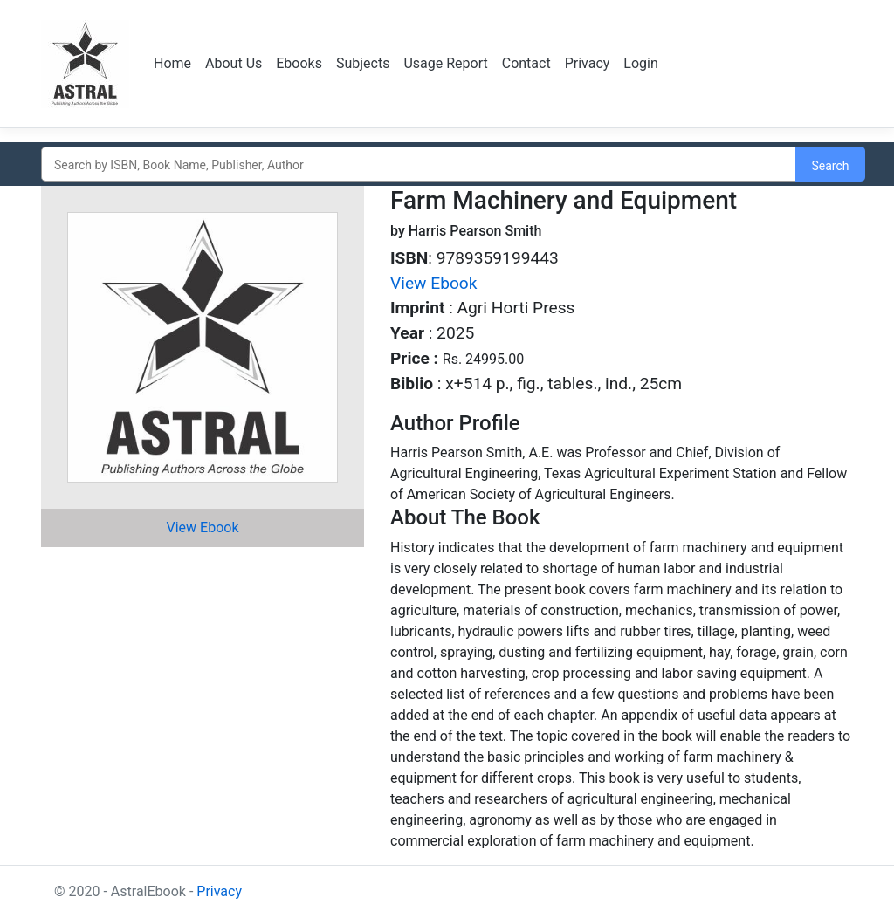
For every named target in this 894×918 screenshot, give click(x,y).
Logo (87, 63)
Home (172, 63)
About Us (233, 63)
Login (640, 63)
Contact (526, 63)
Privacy (587, 63)
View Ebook (203, 527)
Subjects (362, 63)
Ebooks (299, 63)
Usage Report (445, 63)
